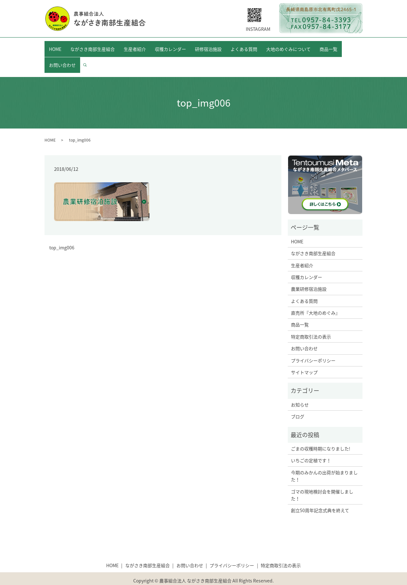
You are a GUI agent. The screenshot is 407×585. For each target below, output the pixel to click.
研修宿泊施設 (208, 45)
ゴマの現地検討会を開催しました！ (322, 482)
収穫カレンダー (170, 45)
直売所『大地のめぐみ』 (315, 300)
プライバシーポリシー (313, 348)
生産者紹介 (135, 45)
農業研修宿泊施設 (309, 277)
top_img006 (61, 235)
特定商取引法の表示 (311, 324)
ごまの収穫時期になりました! (320, 436)
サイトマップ (304, 360)
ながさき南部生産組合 (92, 45)
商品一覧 (328, 45)
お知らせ (300, 392)
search (87, 55)
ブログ (297, 404)
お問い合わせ (62, 55)
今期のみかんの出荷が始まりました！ (324, 463)
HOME (55, 45)
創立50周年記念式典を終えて (320, 498)
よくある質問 (244, 45)
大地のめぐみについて (288, 45)
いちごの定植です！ (311, 448)
